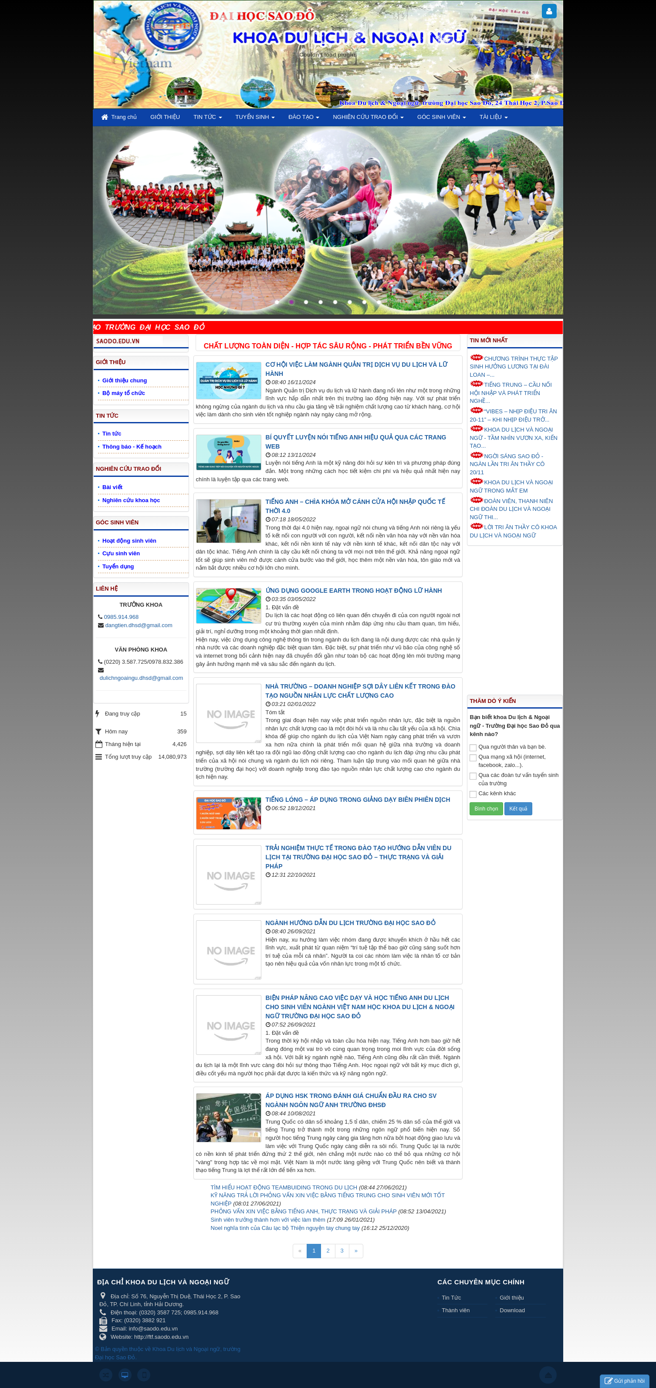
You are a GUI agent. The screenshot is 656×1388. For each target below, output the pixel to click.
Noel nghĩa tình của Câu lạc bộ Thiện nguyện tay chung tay (285, 1228)
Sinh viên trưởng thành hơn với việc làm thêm (268, 1219)
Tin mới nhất (488, 340)
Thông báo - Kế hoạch (132, 446)
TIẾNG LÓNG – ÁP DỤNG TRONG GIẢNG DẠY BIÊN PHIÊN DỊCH (358, 799)
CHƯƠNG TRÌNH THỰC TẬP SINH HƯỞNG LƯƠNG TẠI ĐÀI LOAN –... (514, 366)
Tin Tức (451, 1297)
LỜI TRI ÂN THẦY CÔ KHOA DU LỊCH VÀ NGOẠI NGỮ (513, 531)
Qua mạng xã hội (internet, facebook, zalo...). (507, 760)
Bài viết (112, 487)
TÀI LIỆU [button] (494, 119)
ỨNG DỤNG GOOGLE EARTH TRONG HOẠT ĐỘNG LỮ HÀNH (354, 590)
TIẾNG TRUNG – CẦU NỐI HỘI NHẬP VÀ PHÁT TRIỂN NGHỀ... (511, 392)
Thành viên (456, 1310)
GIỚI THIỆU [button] (165, 117)
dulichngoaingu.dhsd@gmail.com (141, 678)
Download (512, 1310)
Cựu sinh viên (121, 553)
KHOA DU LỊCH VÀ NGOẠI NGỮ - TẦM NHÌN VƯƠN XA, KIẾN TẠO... (514, 437)
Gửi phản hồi (625, 1381)
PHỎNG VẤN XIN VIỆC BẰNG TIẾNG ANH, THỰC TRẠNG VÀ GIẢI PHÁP (304, 1211)
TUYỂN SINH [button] (255, 119)
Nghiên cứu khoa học (131, 500)
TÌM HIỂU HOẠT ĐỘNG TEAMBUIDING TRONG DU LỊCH (284, 1187)
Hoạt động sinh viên (129, 540)
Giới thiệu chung (124, 380)
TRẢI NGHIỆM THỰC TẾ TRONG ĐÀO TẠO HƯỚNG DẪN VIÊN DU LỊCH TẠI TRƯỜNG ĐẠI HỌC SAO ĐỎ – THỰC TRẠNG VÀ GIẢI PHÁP (359, 857)
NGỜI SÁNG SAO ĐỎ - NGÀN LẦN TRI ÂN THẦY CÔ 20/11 (507, 464)
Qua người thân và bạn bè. (508, 747)
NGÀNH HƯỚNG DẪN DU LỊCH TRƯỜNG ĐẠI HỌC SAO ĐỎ (351, 922)
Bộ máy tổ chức (123, 393)
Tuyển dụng (118, 566)
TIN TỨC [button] (207, 119)
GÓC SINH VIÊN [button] (441, 119)
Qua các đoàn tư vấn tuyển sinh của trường (514, 779)
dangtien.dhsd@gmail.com (138, 625)
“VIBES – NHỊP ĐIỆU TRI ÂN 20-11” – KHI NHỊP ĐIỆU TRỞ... (513, 415)
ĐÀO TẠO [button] (303, 119)
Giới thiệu (512, 1297)
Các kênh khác (493, 794)
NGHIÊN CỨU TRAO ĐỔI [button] (368, 119)
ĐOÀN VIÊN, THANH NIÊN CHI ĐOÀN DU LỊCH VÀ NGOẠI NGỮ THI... (511, 508)
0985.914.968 (121, 617)
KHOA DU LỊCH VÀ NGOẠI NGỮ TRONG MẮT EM (511, 486)
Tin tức (111, 433)
